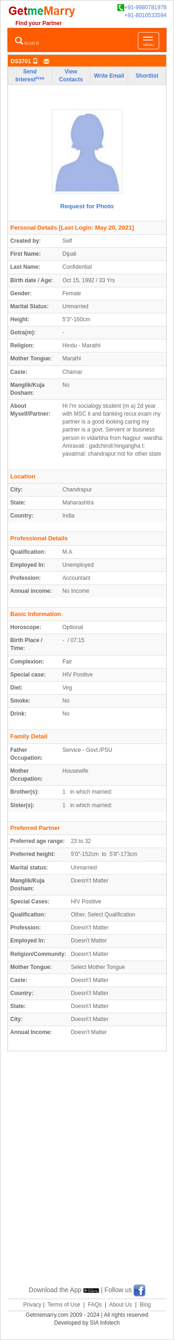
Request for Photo (87, 206)
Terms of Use (63, 1304)
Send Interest (29, 75)
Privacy (32, 1304)
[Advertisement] (87, 1179)
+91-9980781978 (142, 7)
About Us (120, 1304)
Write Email (109, 76)
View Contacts (71, 75)
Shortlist (146, 76)
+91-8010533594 (145, 15)
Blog (145, 1304)
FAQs (95, 1304)
